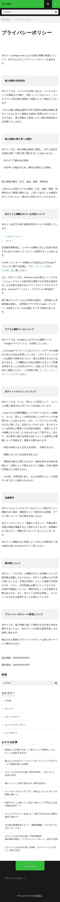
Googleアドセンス (13, 236)
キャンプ (9, 708)
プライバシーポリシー (15, 878)
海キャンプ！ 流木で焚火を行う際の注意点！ (26, 783)
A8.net (8, 241)
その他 (8, 700)
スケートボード (12, 716)
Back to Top (30, 866)
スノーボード (11, 733)
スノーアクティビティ (15, 724)
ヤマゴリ (38, 895)
